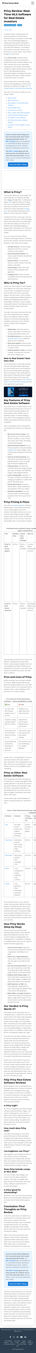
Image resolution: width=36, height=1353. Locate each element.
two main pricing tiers (18, 505)
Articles (29, 1341)
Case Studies (17, 1341)
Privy (10, 54)
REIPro (7, 868)
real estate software (10, 25)
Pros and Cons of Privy (15, 110)
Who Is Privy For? (13, 100)
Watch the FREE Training (18, 164)
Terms (12, 1342)
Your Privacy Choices (21, 1344)
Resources (6, 1342)
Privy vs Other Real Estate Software (19, 113)
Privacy (16, 1342)
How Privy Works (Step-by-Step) (17, 115)
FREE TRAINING (8, 1341)
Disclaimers (23, 1342)
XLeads (7, 884)
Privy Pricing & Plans (14, 108)
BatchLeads (8, 855)
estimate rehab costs (14, 338)
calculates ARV (12, 450)
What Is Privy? (12, 98)
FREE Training (13, 151)
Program (24, 1341)
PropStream (8, 840)
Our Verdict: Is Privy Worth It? (17, 118)
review (20, 25)
